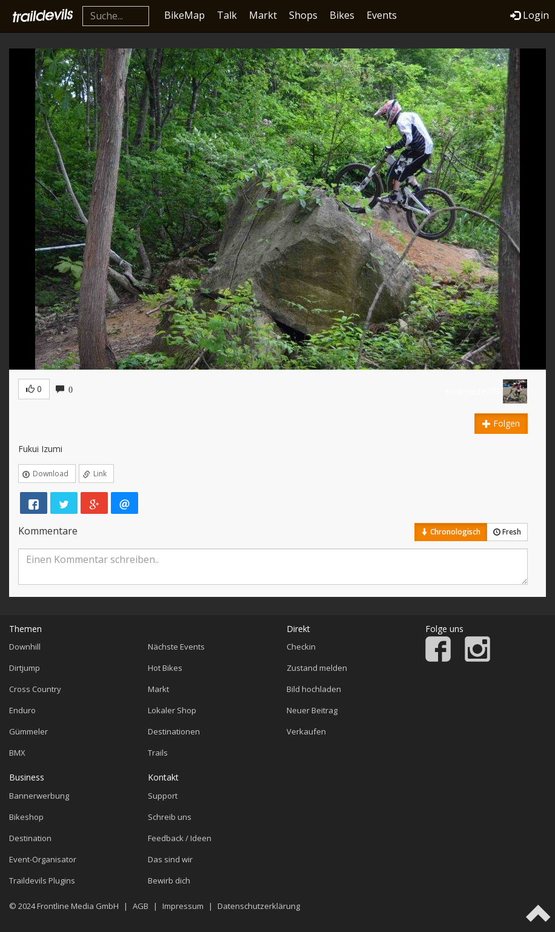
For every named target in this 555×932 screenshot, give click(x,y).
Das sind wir (170, 859)
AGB (140, 905)
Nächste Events (176, 646)
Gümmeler (28, 731)
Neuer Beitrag (312, 710)
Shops (303, 15)
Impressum (183, 905)
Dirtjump (24, 667)
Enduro (22, 710)
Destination (30, 838)
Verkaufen (306, 731)
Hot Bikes (165, 667)
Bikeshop (26, 816)
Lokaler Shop (172, 710)
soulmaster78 (472, 391)
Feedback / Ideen (179, 838)
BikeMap (184, 15)
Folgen (501, 423)
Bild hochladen (314, 689)
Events (382, 15)
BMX (17, 752)
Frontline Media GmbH (78, 905)
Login (529, 15)
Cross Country (35, 689)
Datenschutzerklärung (259, 905)
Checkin (301, 646)
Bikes (342, 15)
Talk (227, 15)
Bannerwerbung (39, 795)
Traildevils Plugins (42, 880)
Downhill (25, 646)
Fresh (507, 532)
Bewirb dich (169, 880)
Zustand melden (317, 667)
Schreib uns (169, 816)
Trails (158, 752)
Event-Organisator (42, 859)
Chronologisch (450, 532)
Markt (263, 15)
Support (163, 795)
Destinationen (174, 731)
